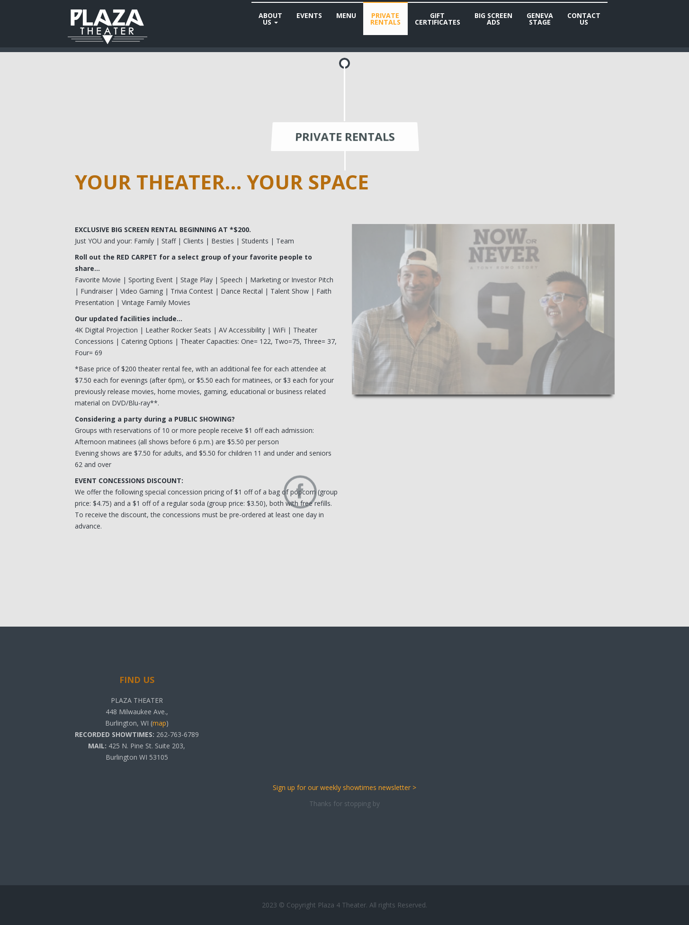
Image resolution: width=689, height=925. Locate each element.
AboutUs (270, 19)
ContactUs (583, 19)
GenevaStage (540, 19)
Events (309, 15)
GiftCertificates (437, 19)
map (159, 722)
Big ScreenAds (493, 19)
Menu (346, 15)
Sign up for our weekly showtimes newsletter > (344, 787)
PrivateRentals (385, 19)
